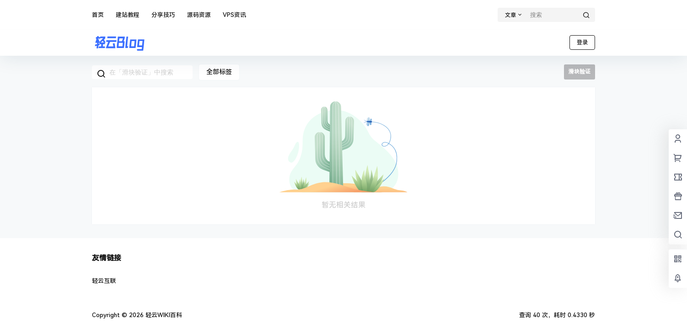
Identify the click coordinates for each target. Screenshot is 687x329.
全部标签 (219, 71)
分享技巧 (163, 14)
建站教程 (128, 14)
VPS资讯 (234, 14)
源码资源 (199, 14)
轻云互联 (104, 280)
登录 (582, 42)
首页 (98, 14)
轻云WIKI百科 (163, 315)
